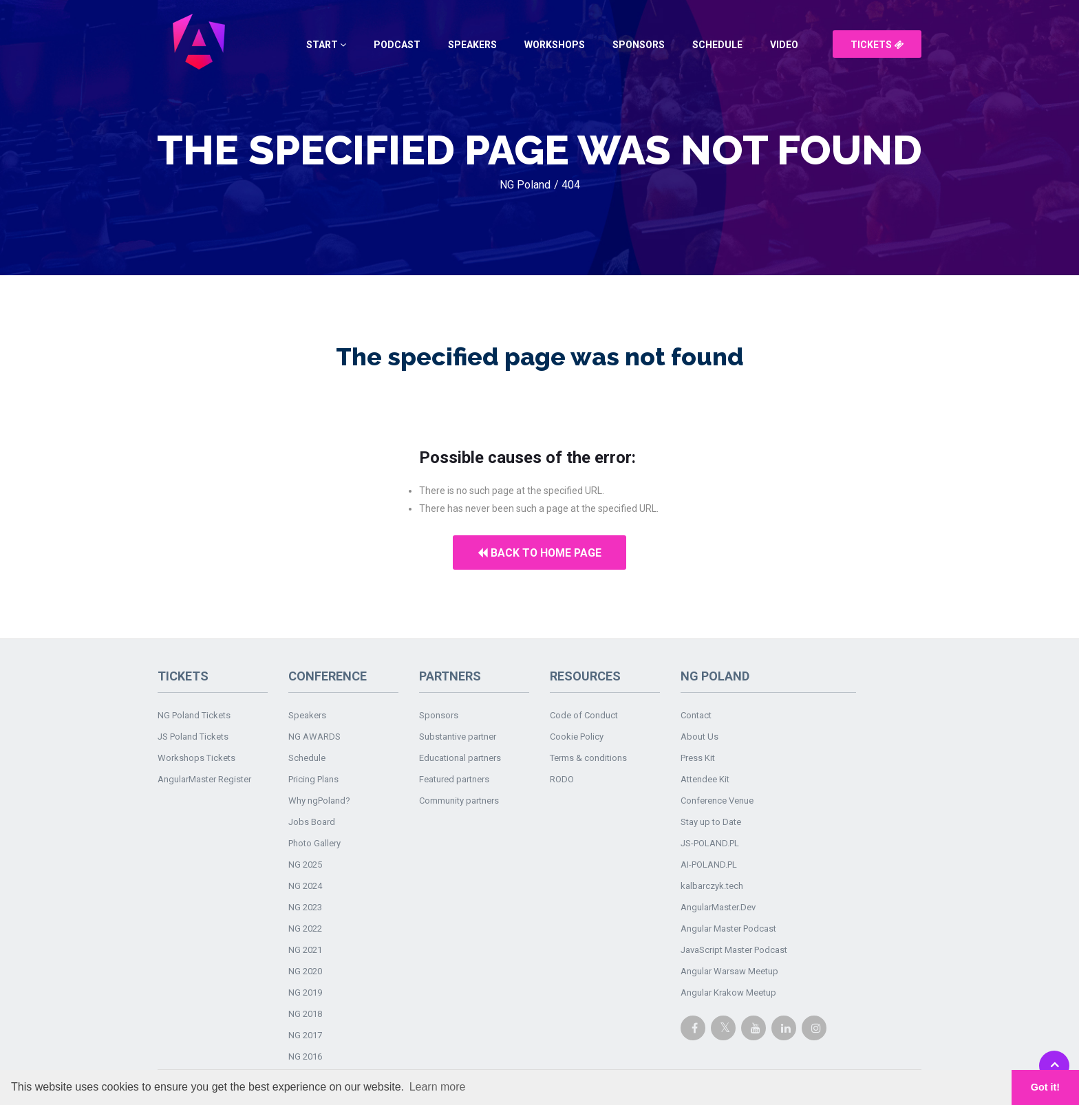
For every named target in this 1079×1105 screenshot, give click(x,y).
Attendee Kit (705, 779)
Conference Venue (717, 800)
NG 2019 (305, 992)
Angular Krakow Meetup (728, 992)
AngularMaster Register (204, 779)
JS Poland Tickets (193, 736)
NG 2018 (305, 1014)
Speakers (472, 44)
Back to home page (540, 552)
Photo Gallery (314, 843)
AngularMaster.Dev (718, 907)
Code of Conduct (584, 715)
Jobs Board (311, 822)
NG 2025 (305, 864)
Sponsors (638, 44)
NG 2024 (305, 886)
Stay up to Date (711, 822)
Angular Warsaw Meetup (729, 971)
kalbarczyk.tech (712, 886)
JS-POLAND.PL (710, 843)
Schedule (717, 44)
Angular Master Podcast (728, 928)
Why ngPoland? (319, 800)
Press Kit (698, 758)
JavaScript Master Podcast (734, 950)
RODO (562, 779)
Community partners (459, 800)
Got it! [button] (1045, 1087)
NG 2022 (305, 928)
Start (326, 44)
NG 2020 (305, 971)
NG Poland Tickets (194, 715)
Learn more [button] (437, 1087)
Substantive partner (457, 736)
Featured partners (454, 779)
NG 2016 (305, 1056)
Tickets (877, 44)
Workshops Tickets (196, 758)
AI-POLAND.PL (709, 864)
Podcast (397, 44)
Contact (696, 715)
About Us (699, 736)
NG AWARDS (314, 736)
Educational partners (460, 758)
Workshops (554, 44)
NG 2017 (305, 1035)
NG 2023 (305, 907)
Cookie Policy (576, 736)
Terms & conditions (588, 758)
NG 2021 (305, 950)
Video (784, 44)
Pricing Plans (313, 779)
